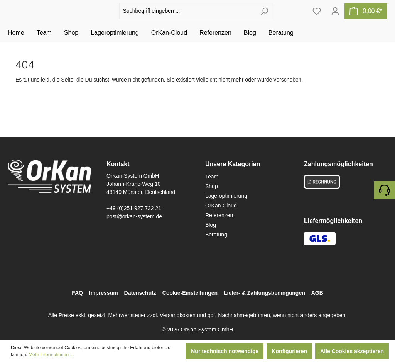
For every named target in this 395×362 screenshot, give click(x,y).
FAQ (77, 293)
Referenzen (219, 215)
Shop (211, 186)
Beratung (216, 234)
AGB (317, 293)
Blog (210, 225)
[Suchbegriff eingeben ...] (187, 20)
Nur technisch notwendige (224, 351)
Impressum (103, 293)
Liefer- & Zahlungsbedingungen (264, 293)
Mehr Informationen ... (51, 354)
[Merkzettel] (316, 19)
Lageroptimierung (226, 196)
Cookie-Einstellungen (190, 293)
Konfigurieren (289, 351)
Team (211, 176)
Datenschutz (140, 293)
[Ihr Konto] (335, 19)
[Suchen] (264, 20)
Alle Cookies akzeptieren (352, 351)
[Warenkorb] (365, 19)
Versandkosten (178, 315)
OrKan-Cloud (221, 205)
